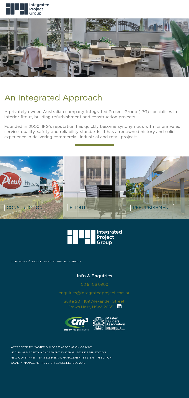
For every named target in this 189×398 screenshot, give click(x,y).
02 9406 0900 (94, 285)
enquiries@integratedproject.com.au (95, 293)
